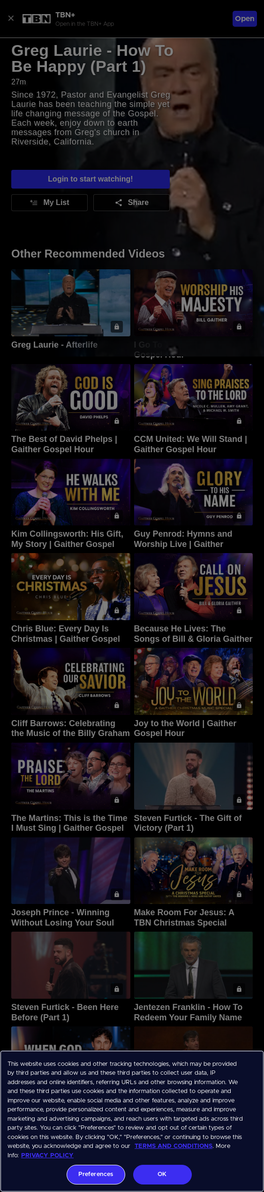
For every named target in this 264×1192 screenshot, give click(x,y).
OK (162, 1174)
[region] (132, 1121)
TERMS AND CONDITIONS (173, 1146)
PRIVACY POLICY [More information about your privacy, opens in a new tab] (47, 1156)
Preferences (95, 1174)
